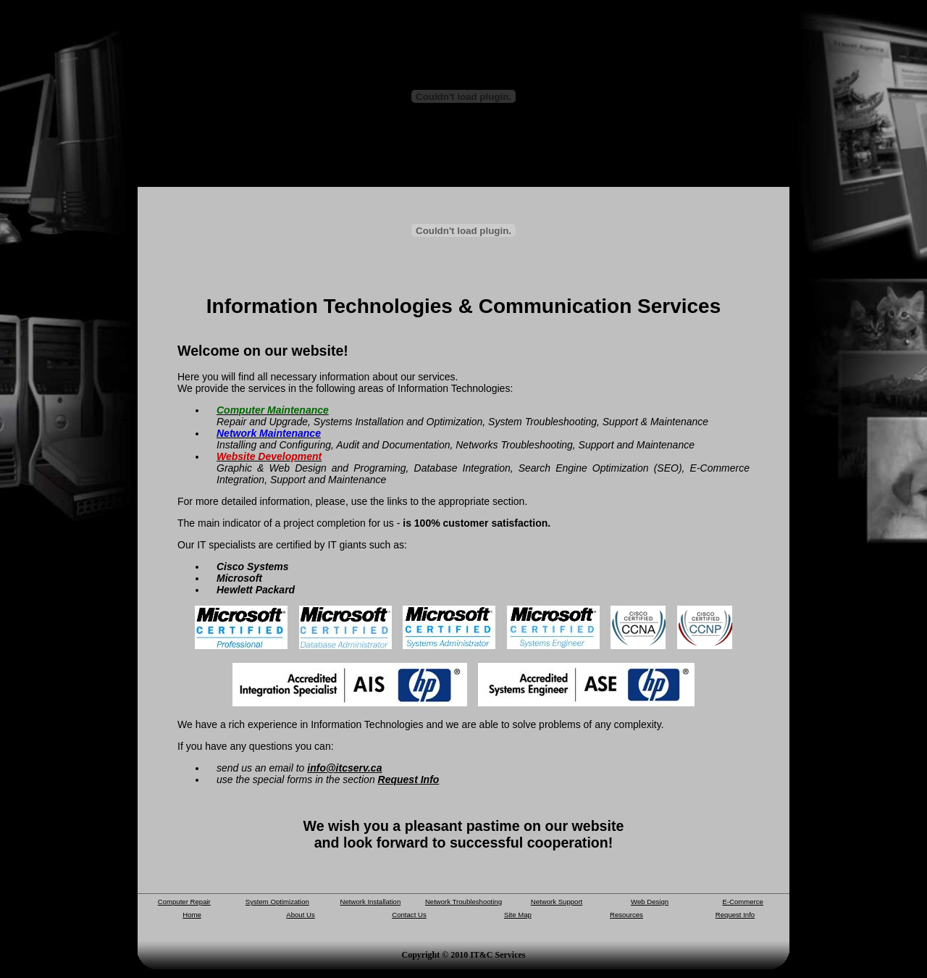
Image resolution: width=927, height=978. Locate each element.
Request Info (409, 779)
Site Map (518, 915)
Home (192, 915)
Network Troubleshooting (463, 902)
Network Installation (370, 902)
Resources (626, 915)
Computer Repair (184, 902)
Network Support (556, 902)
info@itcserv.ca (344, 768)
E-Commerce (742, 902)
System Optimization (277, 902)
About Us (300, 915)
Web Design (649, 902)
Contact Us (409, 915)
